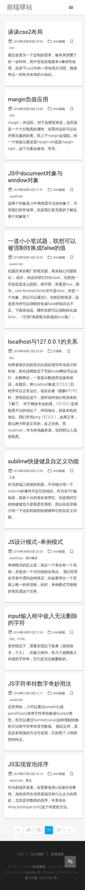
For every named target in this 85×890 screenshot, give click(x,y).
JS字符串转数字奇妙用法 (39, 683)
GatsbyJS (32, 872)
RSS (20, 854)
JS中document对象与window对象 (35, 176)
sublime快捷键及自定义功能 (43, 461)
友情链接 (57, 854)
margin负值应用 (28, 99)
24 (28, 830)
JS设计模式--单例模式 (35, 542)
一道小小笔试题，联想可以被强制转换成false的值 (42, 244)
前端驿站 (39, 866)
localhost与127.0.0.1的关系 (43, 341)
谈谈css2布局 (25, 32)
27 (59, 830)
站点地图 (37, 854)
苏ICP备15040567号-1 (42, 878)
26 (49, 830)
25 (38, 830)
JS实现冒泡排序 (28, 764)
